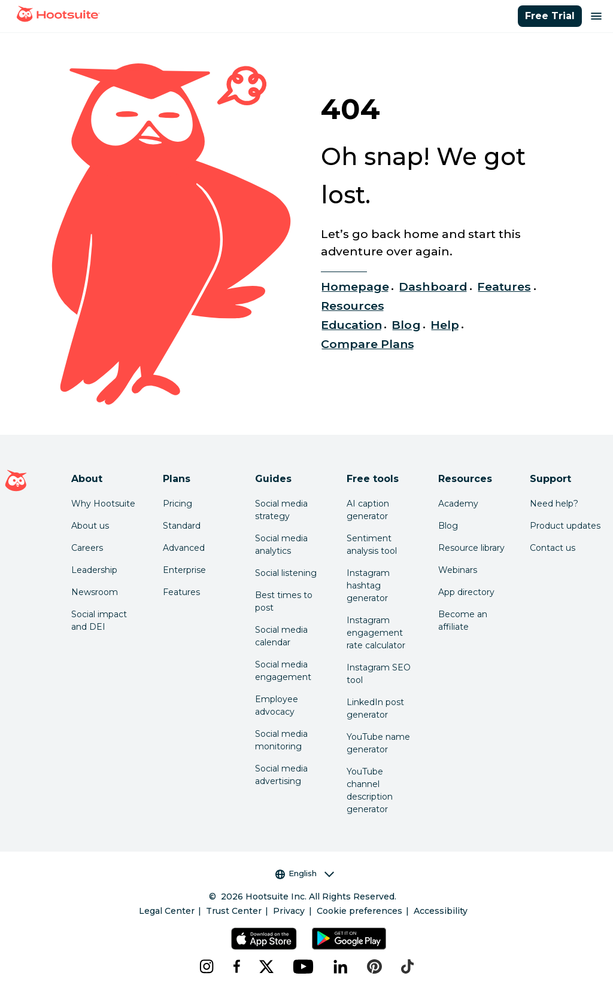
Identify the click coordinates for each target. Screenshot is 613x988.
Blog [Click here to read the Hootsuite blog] (448, 525)
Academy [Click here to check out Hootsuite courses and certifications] (458, 503)
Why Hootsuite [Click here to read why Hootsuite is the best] (103, 503)
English (304, 873)
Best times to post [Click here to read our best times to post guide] (283, 601)
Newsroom (94, 592)
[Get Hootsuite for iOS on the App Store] (264, 939)
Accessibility (441, 910)
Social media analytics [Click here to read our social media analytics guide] (281, 544)
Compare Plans (368, 344)
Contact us (552, 547)
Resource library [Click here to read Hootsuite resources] (471, 547)
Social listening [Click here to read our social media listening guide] (286, 573)
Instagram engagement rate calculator (376, 633)
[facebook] (236, 966)
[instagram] (206, 966)
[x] (266, 966)
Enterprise (184, 570)
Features (504, 286)
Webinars (457, 570)
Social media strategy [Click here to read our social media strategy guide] (281, 510)
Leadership (94, 570)
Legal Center (167, 910)
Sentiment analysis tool (372, 544)
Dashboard (433, 286)
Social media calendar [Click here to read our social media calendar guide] (281, 636)
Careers (87, 547)
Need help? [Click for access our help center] (554, 503)
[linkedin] (340, 966)
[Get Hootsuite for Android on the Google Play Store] (349, 939)
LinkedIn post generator (375, 708)
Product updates (565, 525)
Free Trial (550, 16)
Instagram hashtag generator (368, 585)
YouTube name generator (378, 743)
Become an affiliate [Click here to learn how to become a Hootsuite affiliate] (462, 620)
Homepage (355, 286)
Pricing (177, 503)
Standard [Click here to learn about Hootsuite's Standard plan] (182, 525)
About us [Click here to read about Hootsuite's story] (90, 525)
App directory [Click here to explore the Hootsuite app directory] (466, 592)
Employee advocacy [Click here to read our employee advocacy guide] (276, 705)
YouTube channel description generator (370, 790)
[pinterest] (374, 966)
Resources (352, 305)
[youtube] (303, 966)
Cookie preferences (359, 910)
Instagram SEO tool (379, 673)
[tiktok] (407, 966)
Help (444, 325)
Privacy (289, 910)
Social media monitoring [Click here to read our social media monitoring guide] (281, 740)
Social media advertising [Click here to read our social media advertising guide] (281, 774)
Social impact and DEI (99, 620)
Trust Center (234, 910)
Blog (406, 325)
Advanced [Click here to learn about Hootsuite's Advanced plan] (184, 547)
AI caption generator (368, 510)
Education (351, 325)
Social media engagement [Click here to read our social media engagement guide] (283, 670)
